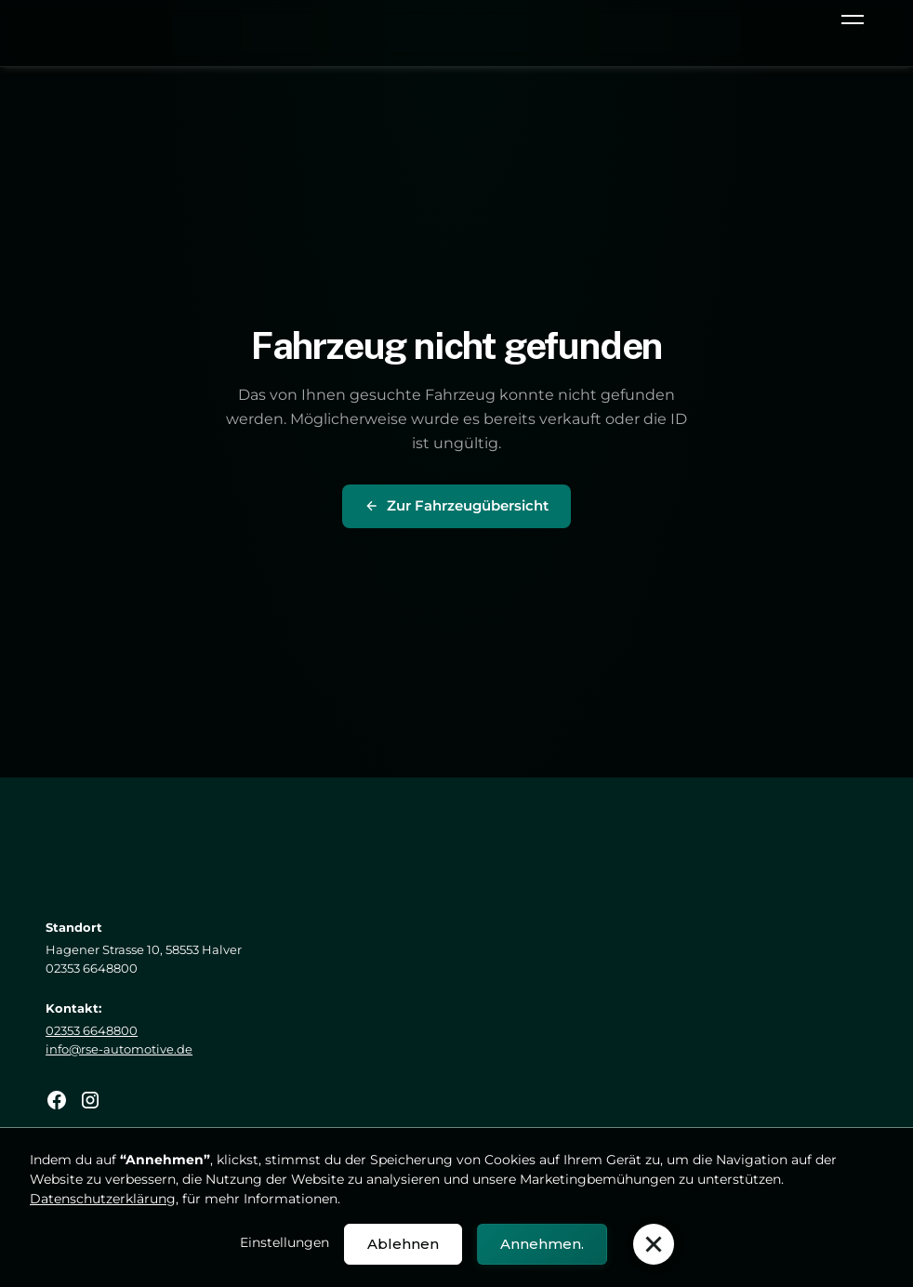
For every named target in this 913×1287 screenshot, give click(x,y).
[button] (848, 22)
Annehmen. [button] (542, 1244)
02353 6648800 (92, 1030)
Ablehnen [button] (403, 1244)
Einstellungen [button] (284, 1242)
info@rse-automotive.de (119, 1049)
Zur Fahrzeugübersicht (456, 505)
